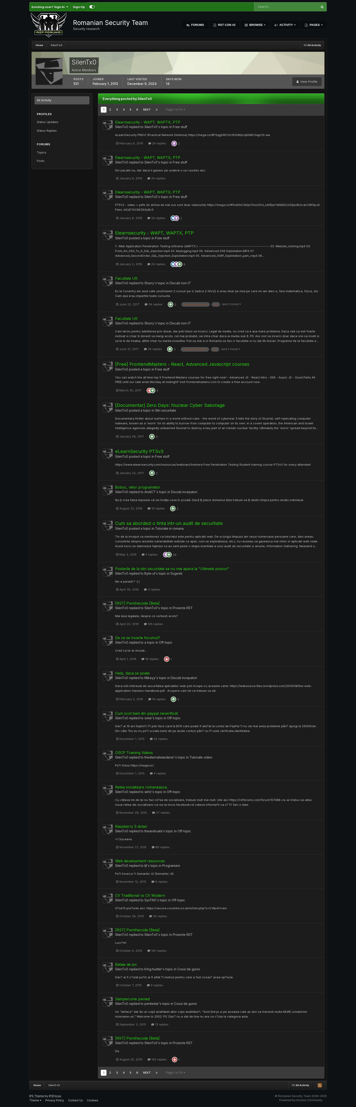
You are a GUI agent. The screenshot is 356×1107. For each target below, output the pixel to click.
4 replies (158, 773)
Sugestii (176, 573)
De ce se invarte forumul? (137, 637)
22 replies (159, 739)
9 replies (155, 985)
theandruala (153, 831)
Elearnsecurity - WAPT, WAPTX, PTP (147, 122)
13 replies (159, 1024)
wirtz (147, 792)
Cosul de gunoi (188, 969)
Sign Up (79, 7)
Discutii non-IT (180, 283)
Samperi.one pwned (132, 999)
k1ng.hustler (153, 969)
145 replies (153, 624)
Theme (35, 1100)
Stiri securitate (165, 410)
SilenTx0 (121, 127)
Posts (40, 161)
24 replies (157, 143)
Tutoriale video (201, 757)
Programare (171, 865)
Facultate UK (126, 278)
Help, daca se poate (132, 673)
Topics (41, 152)
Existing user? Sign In (50, 6)
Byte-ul (149, 573)
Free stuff (180, 127)
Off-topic (165, 642)
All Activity (44, 100)
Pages (315, 25)
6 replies (159, 881)
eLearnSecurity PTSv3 (139, 451)
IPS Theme (36, 1096)
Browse (256, 25)
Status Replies (47, 130)
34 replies (154, 304)
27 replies (161, 812)
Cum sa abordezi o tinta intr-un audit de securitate (169, 523)
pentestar (151, 1004)
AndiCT (150, 492)
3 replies (152, 589)
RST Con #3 (226, 25)
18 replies (150, 659)
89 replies (161, 847)
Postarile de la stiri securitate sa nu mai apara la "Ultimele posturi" (172, 568)
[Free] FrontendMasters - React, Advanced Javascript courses (182, 364)
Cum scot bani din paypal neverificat (146, 713)
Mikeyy (149, 678)
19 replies (156, 508)
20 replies (158, 916)
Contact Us (75, 1100)
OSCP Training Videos (134, 752)
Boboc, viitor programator (137, 487)
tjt (145, 865)
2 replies (150, 554)
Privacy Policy (54, 1100)
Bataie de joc (126, 964)
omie (148, 718)
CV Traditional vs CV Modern (140, 895)
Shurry (149, 283)
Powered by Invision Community (300, 1100)
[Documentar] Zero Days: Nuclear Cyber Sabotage (170, 405)
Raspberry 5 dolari (131, 826)
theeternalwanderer (159, 757)
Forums (197, 25)
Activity (286, 25)
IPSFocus (55, 1096)
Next (147, 109)
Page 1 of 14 (175, 109)
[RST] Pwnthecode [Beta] (137, 603)
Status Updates (47, 122)
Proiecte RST (183, 608)
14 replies (157, 699)
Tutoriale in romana (169, 528)
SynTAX (150, 900)
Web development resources (140, 861)
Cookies (92, 1100)
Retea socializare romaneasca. (141, 787)
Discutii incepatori (184, 492)
